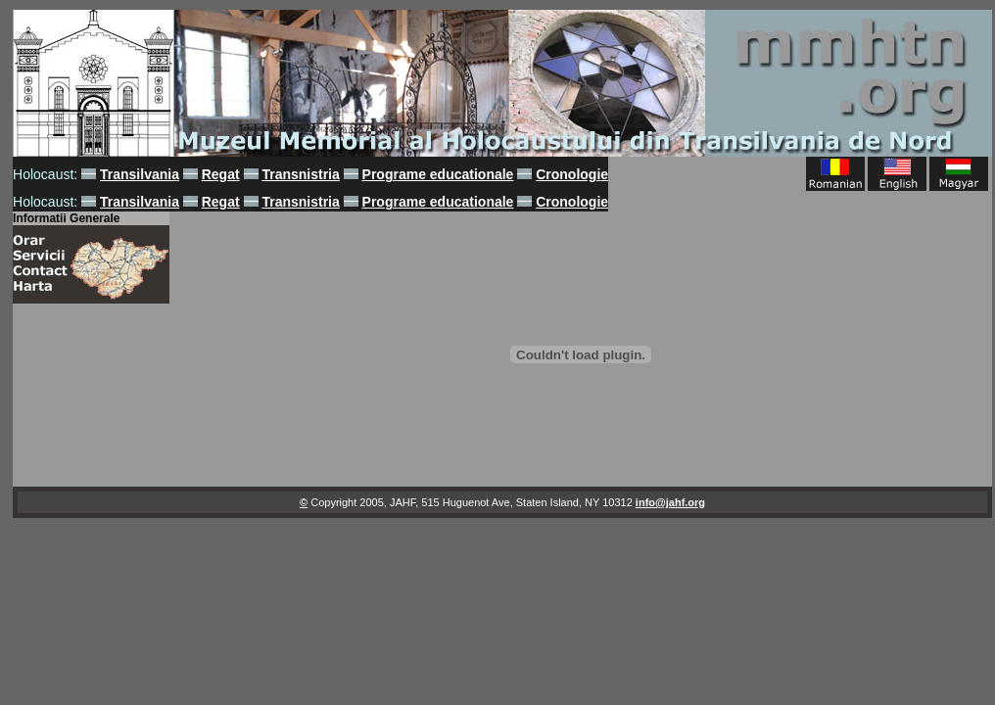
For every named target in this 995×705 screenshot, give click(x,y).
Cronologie (572, 174)
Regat (221, 174)
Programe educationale (438, 174)
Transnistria (300, 174)
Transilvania (139, 174)
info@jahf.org (670, 502)
